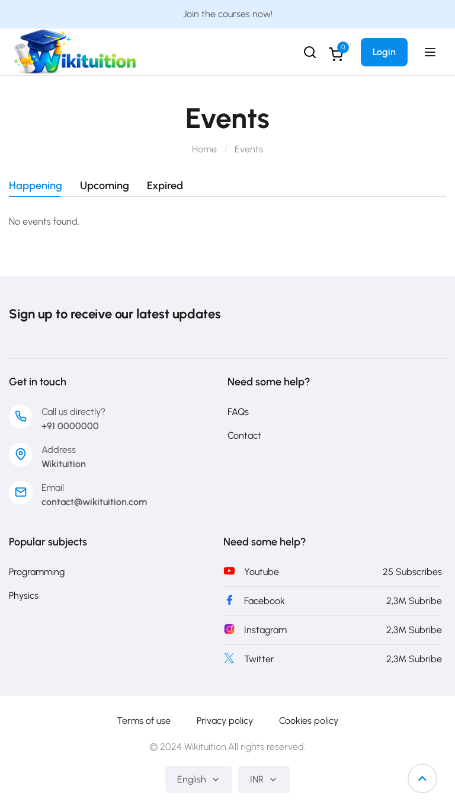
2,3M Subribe (414, 600)
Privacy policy (225, 720)
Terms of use (144, 720)
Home (204, 149)
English (198, 779)
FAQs (238, 411)
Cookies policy (308, 720)
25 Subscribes (412, 571)
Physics (24, 595)
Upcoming (104, 186)
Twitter (259, 659)
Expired (165, 186)
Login (384, 52)
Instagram (265, 630)
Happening (35, 186)
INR (264, 779)
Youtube (261, 571)
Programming (37, 571)
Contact (244, 435)
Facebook (264, 600)
